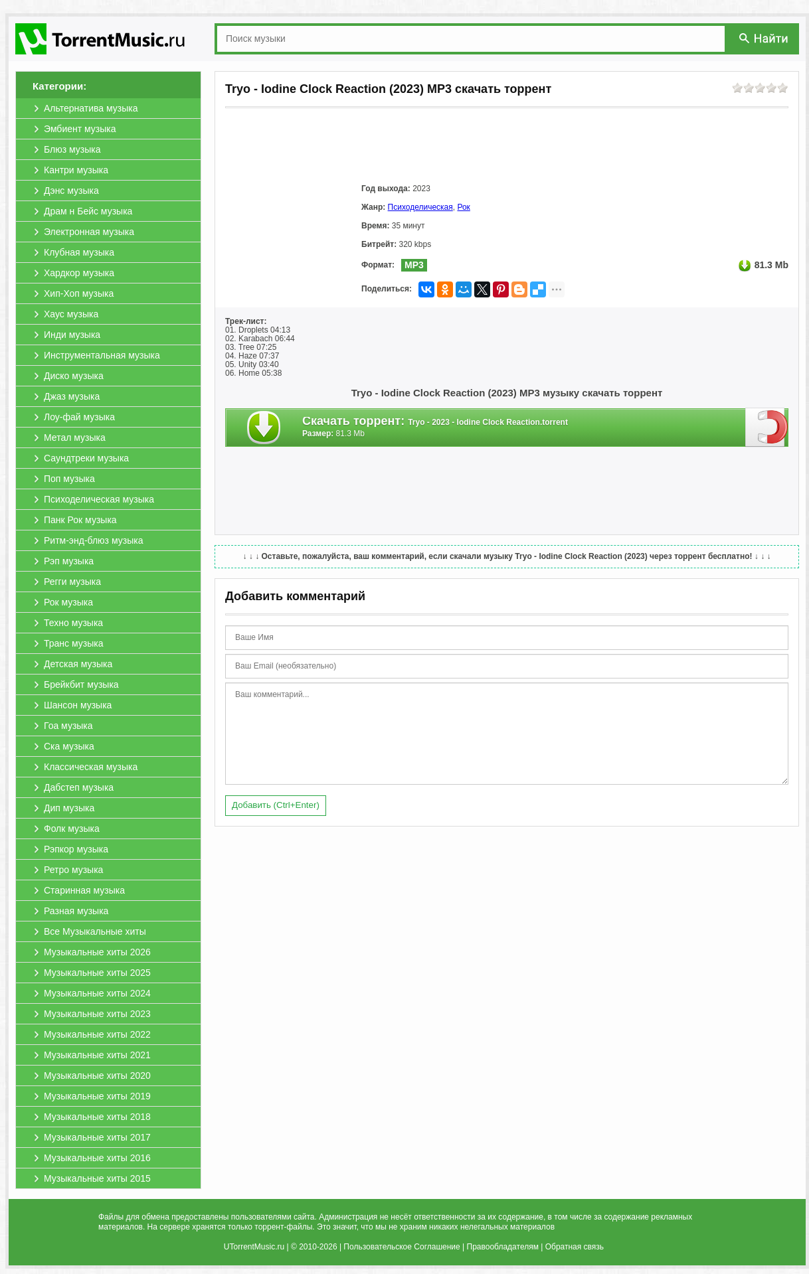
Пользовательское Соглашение (401, 1246)
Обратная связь (574, 1246)
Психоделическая (420, 207)
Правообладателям (503, 1246)
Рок (463, 207)
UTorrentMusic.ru (254, 1246)
